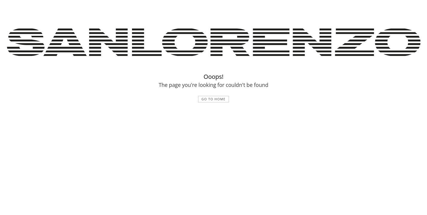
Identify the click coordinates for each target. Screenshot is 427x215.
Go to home (213, 99)
